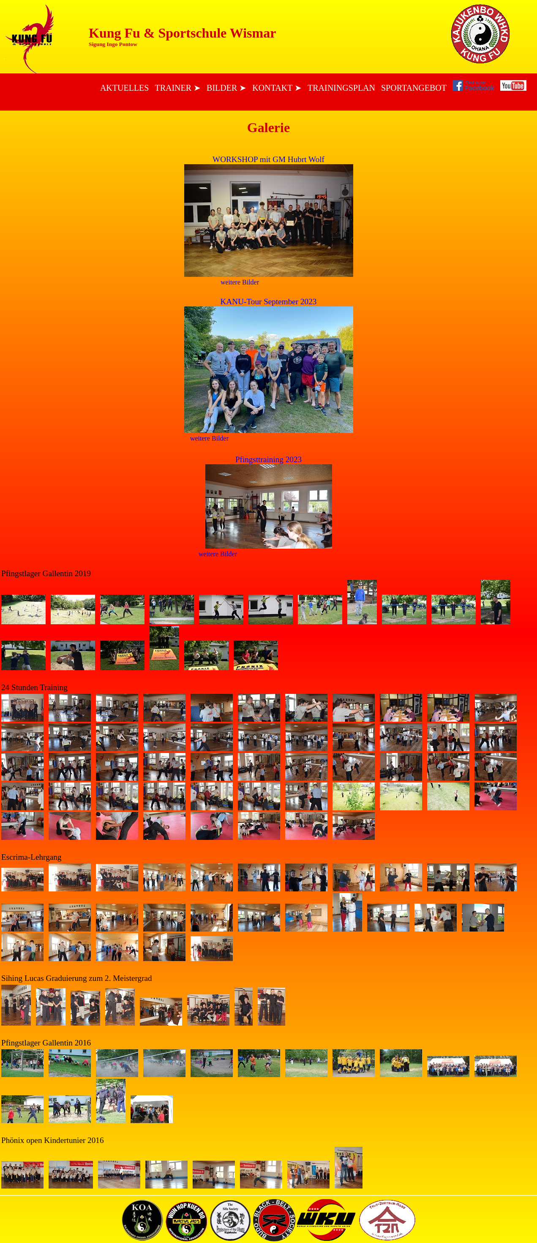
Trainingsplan (341, 87)
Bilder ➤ (226, 87)
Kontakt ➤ (277, 87)
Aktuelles (124, 87)
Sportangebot (414, 87)
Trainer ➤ (178, 87)
